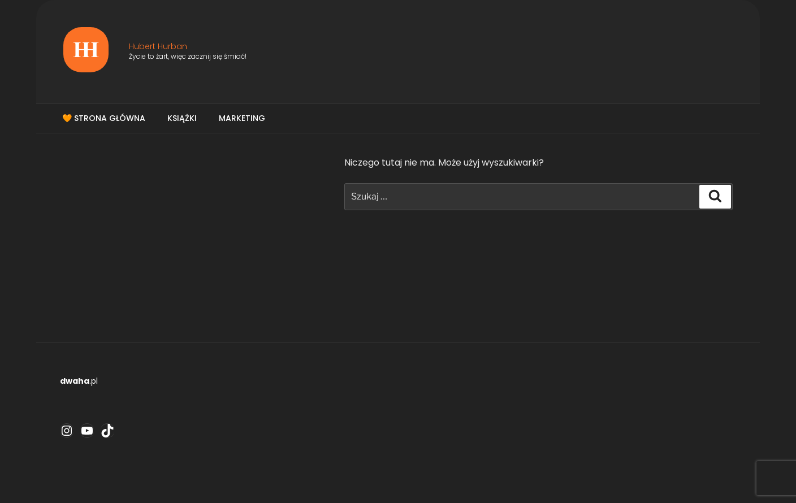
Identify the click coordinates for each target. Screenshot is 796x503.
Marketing (242, 118)
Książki (182, 118)
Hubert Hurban (158, 46)
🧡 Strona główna (103, 118)
